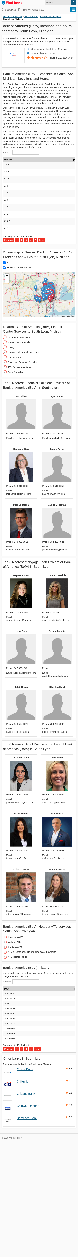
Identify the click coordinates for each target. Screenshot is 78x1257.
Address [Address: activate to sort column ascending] (38, 159)
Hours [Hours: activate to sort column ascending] (63, 159)
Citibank (22, 1196)
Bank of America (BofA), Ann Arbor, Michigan (23, 299)
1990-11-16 (9, 1138)
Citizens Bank (26, 1208)
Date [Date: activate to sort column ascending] (6, 1104)
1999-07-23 (9, 1108)
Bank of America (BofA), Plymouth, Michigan (22, 186)
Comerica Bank (27, 1233)
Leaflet (47, 431)
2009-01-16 (9, 1113)
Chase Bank (25, 1184)
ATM (9, 377)
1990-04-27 (9, 1133)
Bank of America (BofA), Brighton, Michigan (22, 205)
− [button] (7, 395)
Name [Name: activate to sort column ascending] (20, 159)
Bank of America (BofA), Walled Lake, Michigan (24, 262)
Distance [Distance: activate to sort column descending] (8, 159)
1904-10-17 (9, 1118)
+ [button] (7, 391)
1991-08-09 (9, 1148)
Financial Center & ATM (19, 382)
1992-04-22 (9, 1143)
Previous (8, 355)
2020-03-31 (9, 1153)
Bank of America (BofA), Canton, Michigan (22, 318)
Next (41, 355)
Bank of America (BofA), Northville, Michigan (22, 224)
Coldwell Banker (28, 1220)
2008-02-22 (9, 1128)
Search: (21, 152)
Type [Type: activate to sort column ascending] (51, 159)
